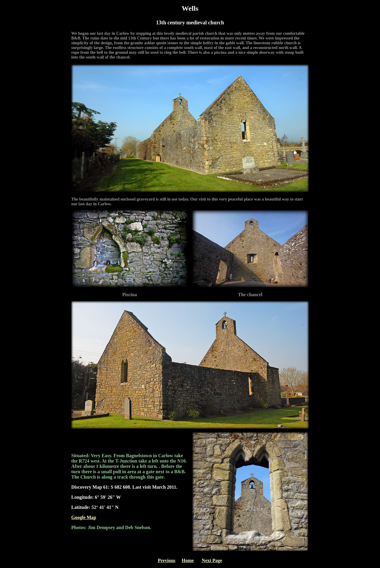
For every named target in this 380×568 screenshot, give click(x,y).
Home (188, 560)
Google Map (83, 517)
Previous (166, 560)
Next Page (212, 560)
